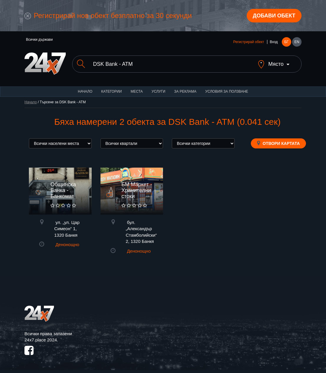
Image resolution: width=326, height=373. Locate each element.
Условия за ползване (226, 91)
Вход (274, 42)
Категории (111, 91)
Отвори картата (278, 143)
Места (137, 91)
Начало (85, 91)
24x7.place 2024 (40, 339)
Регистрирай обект (248, 42)
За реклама (185, 91)
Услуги (158, 91)
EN (296, 42)
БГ (286, 42)
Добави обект (274, 16)
